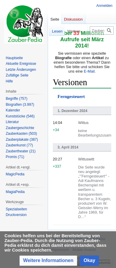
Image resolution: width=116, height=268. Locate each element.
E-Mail (89, 71)
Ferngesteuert (71, 96)
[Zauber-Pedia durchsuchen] (102, 30)
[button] (48, 260)
